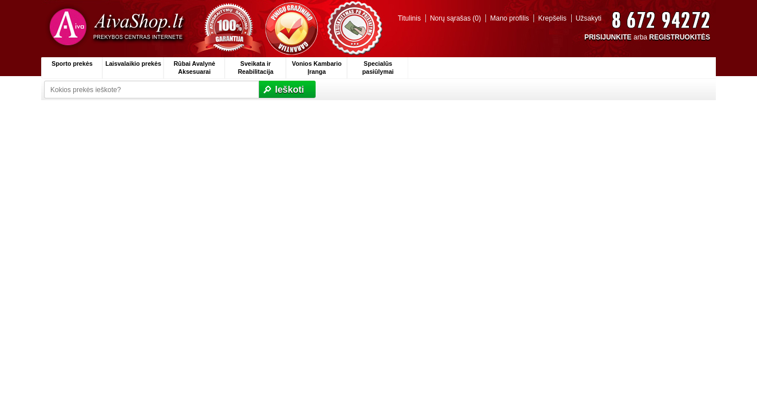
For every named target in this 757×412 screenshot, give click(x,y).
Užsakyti (588, 18)
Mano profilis (509, 18)
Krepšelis (552, 18)
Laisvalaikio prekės (133, 63)
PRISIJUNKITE (608, 37)
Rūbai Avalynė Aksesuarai (195, 67)
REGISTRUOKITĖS (679, 37)
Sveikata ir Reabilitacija (255, 67)
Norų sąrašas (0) (455, 18)
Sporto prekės (72, 63)
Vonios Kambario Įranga (317, 67)
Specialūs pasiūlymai (377, 67)
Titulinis (409, 18)
